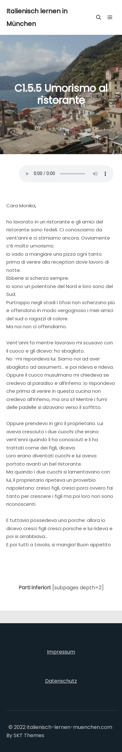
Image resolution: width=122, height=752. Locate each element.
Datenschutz (61, 681)
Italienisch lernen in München (36, 17)
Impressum (61, 651)
